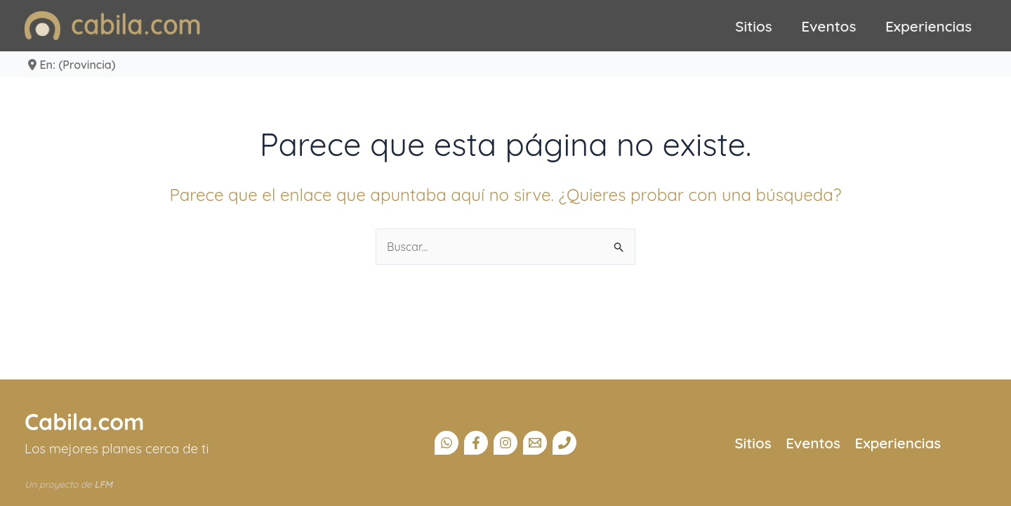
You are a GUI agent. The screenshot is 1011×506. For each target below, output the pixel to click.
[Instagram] (505, 443)
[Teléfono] (564, 443)
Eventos (828, 26)
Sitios (753, 26)
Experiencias (928, 26)
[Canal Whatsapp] (446, 443)
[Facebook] (476, 443)
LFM (103, 484)
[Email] (535, 443)
